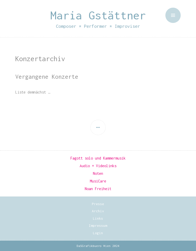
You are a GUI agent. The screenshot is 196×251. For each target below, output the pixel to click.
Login (98, 233)
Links (98, 218)
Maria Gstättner (98, 15)
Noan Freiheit (98, 189)
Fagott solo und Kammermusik (98, 158)
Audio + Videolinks (98, 166)
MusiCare (98, 181)
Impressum (98, 225)
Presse (98, 204)
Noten (98, 173)
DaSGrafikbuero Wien (94, 245)
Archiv (98, 211)
